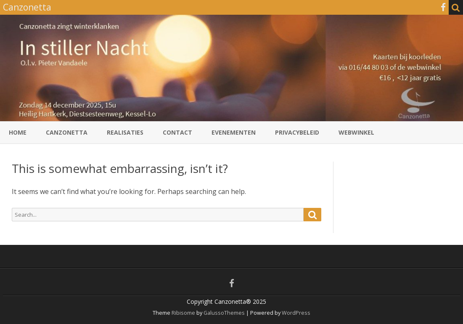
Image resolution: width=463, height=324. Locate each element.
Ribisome (183, 312)
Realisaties (125, 132)
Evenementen (234, 132)
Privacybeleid (297, 132)
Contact (177, 132)
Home (17, 132)
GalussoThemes (224, 312)
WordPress (295, 312)
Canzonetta (66, 132)
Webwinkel (356, 132)
